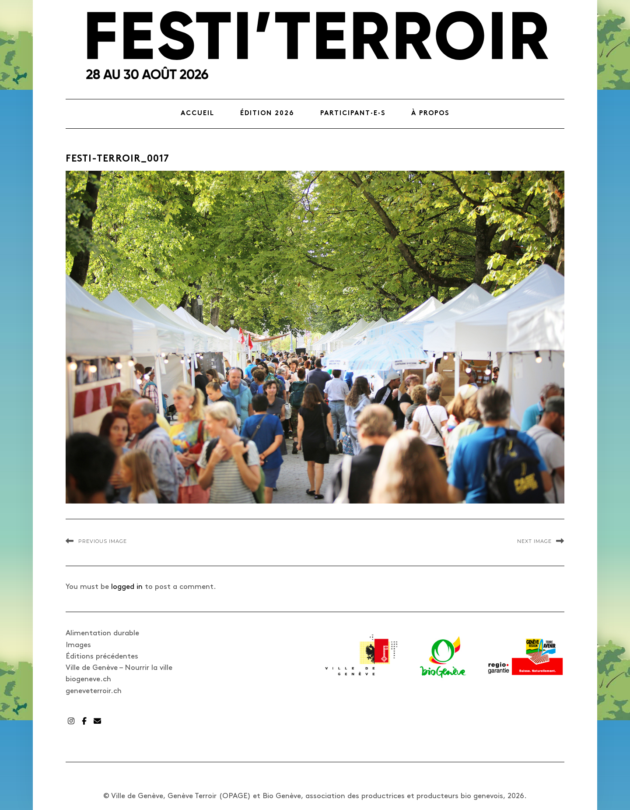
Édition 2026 (267, 113)
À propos (430, 113)
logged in (127, 586)
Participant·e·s (352, 113)
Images (78, 644)
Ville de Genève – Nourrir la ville (119, 667)
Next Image (534, 541)
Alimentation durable (102, 633)
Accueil (197, 113)
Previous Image (102, 541)
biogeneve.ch (88, 679)
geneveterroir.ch (94, 690)
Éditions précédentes (102, 656)
